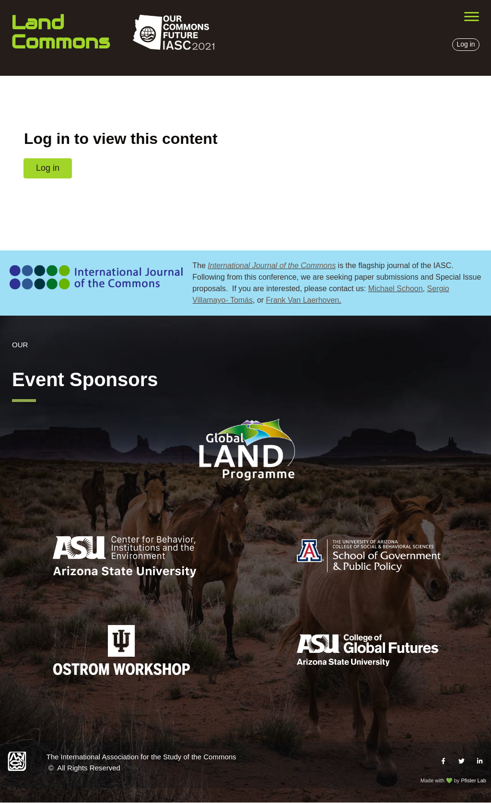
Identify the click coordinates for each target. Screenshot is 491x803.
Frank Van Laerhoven (302, 300)
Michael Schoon (395, 288)
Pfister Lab (473, 780)
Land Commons (60, 32)
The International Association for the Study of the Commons (141, 757)
